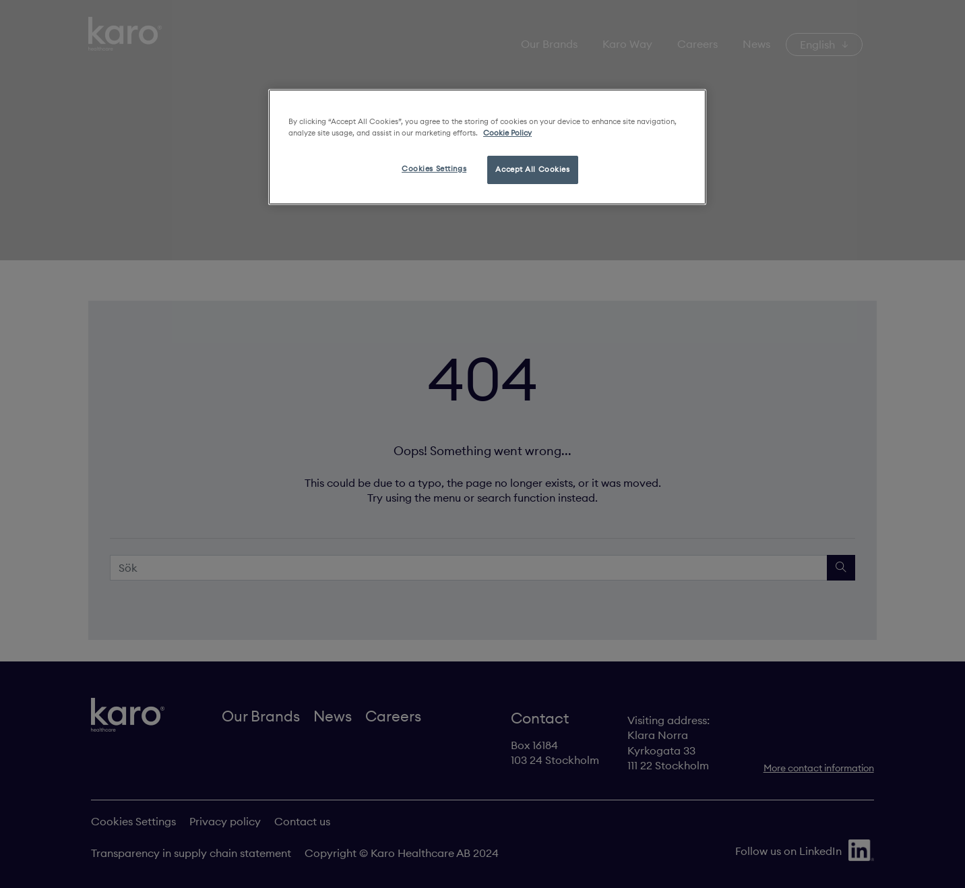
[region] (487, 147)
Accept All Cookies (532, 169)
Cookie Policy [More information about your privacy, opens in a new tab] (507, 133)
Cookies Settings (434, 168)
